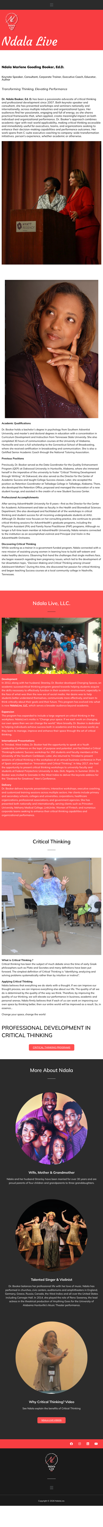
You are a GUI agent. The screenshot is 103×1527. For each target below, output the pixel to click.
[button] (51, 5)
